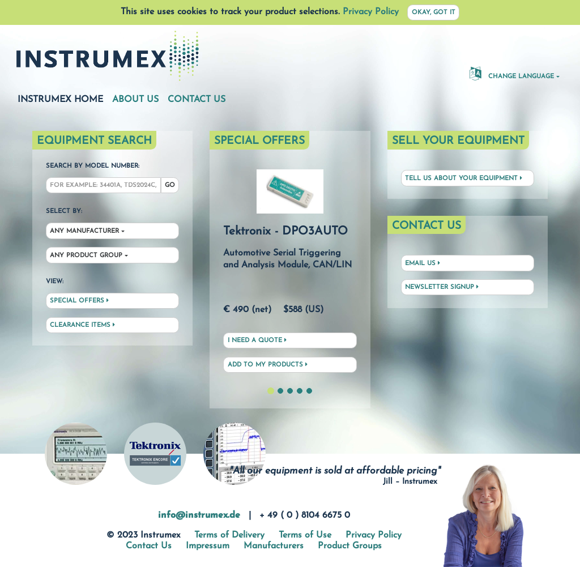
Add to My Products (268, 364)
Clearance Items (82, 325)
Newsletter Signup (442, 287)
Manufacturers (274, 546)
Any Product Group (86, 256)
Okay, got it (433, 13)
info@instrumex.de (199, 515)
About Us (135, 99)
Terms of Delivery (229, 535)
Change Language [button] (512, 73)
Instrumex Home (60, 99)
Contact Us (196, 99)
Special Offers (79, 300)
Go (170, 185)
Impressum (207, 546)
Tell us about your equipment (463, 178)
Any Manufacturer (84, 231)
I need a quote (257, 340)
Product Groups (350, 546)
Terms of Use (305, 535)
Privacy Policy (371, 11)
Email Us (422, 263)
